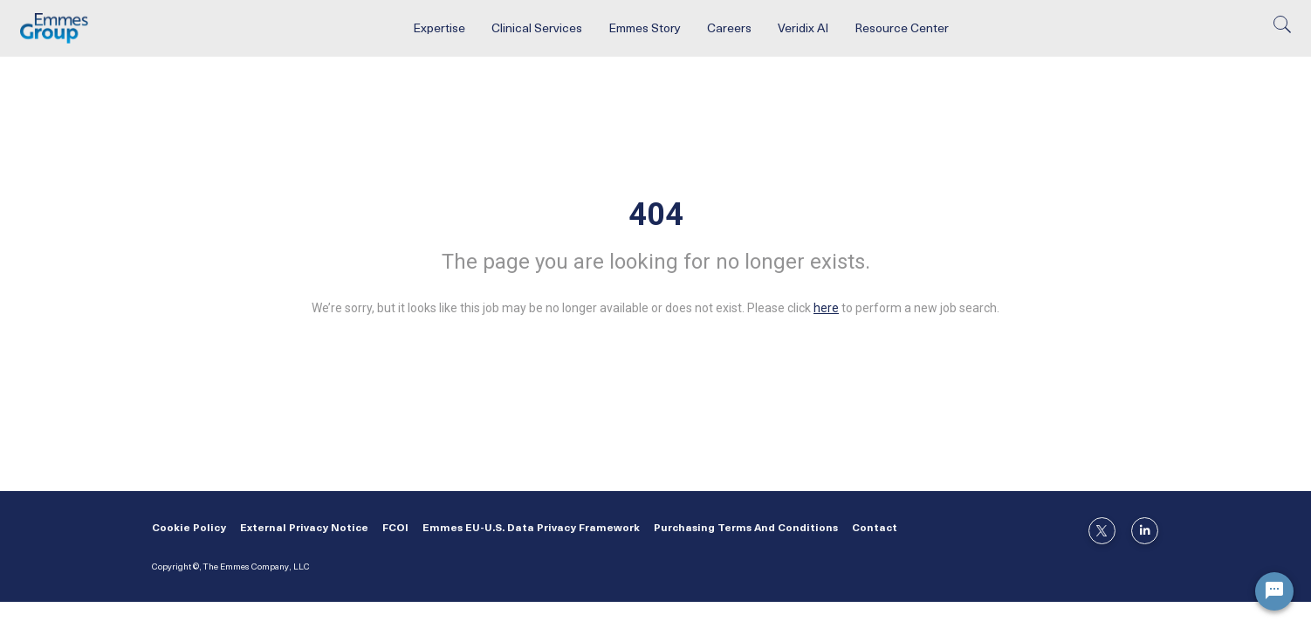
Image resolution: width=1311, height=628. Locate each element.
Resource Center (902, 29)
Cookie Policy (189, 528)
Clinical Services (536, 29)
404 (655, 214)
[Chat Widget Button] (1274, 591)
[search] (1282, 29)
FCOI (395, 528)
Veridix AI (803, 29)
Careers (729, 29)
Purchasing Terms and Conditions (746, 528)
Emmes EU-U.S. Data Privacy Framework (531, 528)
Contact (874, 528)
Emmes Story (644, 29)
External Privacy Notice (304, 528)
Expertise (439, 29)
